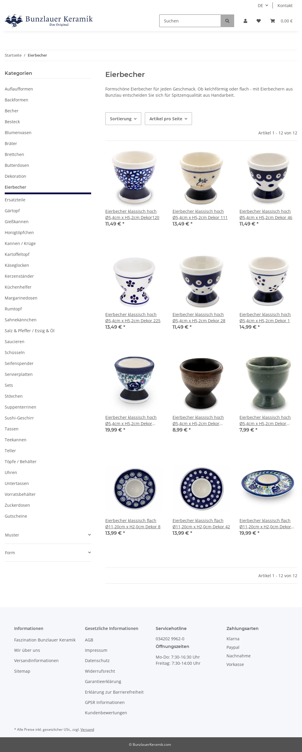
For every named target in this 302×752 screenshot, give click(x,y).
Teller (10, 450)
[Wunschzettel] (258, 21)
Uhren (11, 472)
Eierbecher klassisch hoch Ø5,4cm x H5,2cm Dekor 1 (265, 317)
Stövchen (14, 396)
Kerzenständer (19, 276)
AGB (89, 640)
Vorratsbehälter (20, 494)
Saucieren (14, 341)
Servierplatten (19, 374)
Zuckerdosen (17, 505)
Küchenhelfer (18, 287)
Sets (9, 385)
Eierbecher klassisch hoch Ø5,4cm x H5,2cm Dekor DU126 (131, 420)
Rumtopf (13, 309)
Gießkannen (17, 221)
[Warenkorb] (281, 21)
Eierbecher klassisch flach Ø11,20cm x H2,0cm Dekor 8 (132, 523)
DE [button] (260, 5)
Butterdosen (17, 165)
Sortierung (121, 118)
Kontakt (285, 5)
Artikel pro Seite (166, 118)
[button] (245, 21)
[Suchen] (190, 20)
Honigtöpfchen (19, 232)
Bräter (11, 143)
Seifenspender (19, 363)
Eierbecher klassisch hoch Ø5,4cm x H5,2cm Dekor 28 (199, 317)
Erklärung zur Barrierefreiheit (114, 692)
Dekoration (15, 176)
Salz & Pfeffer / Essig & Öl (30, 330)
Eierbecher (15, 187)
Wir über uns (27, 650)
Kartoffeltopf (17, 254)
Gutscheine (16, 516)
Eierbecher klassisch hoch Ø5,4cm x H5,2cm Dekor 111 (200, 214)
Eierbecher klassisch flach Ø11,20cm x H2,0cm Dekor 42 (201, 523)
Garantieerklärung (103, 681)
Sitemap (22, 671)
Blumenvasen (18, 132)
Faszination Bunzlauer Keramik (45, 640)
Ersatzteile (15, 200)
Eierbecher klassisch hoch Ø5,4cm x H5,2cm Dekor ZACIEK (198, 420)
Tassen (12, 429)
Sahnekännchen (21, 319)
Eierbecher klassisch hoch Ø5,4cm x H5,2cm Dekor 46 (265, 214)
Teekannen (16, 439)
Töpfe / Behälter (21, 461)
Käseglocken (17, 265)
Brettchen (14, 154)
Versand (87, 729)
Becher (12, 110)
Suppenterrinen (20, 407)
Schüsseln (15, 352)
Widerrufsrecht (100, 671)
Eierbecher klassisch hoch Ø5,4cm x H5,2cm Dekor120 (132, 214)
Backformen (16, 100)
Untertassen (17, 483)
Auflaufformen (19, 89)
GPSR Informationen (105, 702)
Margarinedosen (21, 298)
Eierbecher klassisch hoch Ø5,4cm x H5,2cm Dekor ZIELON (265, 420)
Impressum (96, 650)
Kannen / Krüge (20, 243)
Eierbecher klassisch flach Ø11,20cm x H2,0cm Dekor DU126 (265, 524)
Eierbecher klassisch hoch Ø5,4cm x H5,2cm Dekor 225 (132, 317)
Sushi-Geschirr (19, 418)
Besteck (12, 121)
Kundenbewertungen (106, 712)
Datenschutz (97, 660)
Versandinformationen (36, 660)
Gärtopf (12, 210)
